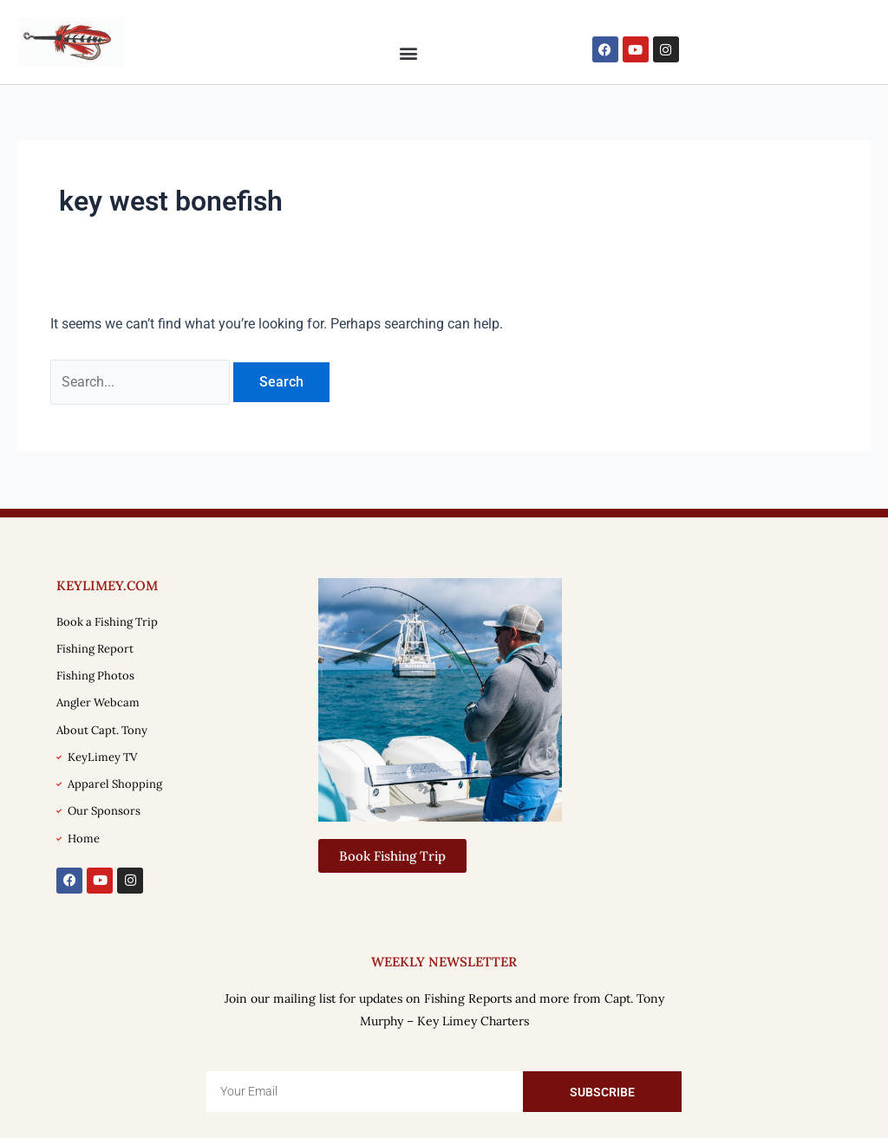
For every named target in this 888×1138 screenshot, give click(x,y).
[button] (408, 52)
